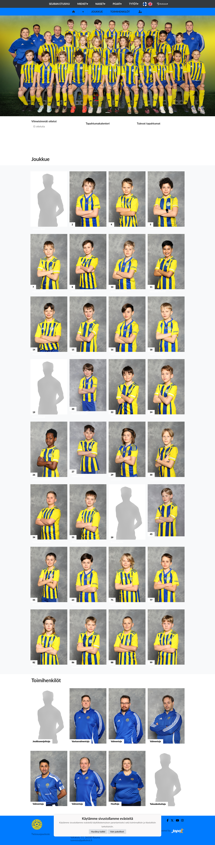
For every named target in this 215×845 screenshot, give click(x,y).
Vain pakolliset (117, 831)
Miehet (82, 3)
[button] (16, 65)
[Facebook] (167, 820)
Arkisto (162, 3)
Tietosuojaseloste (40, 834)
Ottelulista (38, 137)
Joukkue (97, 11)
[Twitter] (171, 820)
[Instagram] (181, 820)
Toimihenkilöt (120, 11)
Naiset (100, 3)
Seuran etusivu (59, 3)
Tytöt (133, 3)
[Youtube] (176, 820)
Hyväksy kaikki (98, 831)
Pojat (117, 3)
